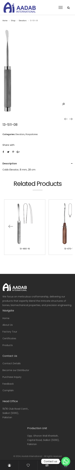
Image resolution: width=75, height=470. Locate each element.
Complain (8, 390)
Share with (8, 145)
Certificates (9, 338)
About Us (7, 325)
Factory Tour (9, 331)
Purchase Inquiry (11, 377)
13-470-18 (69, 248)
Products (7, 345)
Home (4, 20)
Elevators (23, 20)
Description (9, 163)
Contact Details (11, 363)
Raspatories (32, 134)
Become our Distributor (15, 370)
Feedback (8, 383)
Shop (13, 20)
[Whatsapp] (65, 461)
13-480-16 (25, 248)
